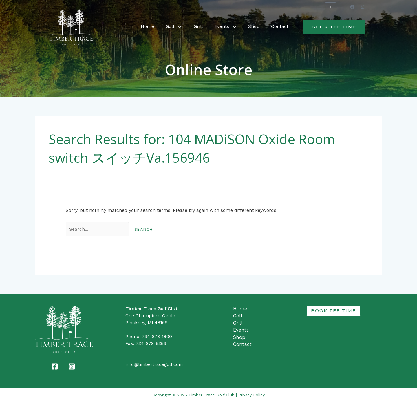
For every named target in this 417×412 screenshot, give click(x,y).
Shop (253, 26)
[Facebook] (55, 367)
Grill (198, 26)
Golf (174, 26)
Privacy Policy (251, 395)
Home (147, 26)
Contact (279, 26)
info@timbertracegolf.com (154, 364)
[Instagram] (72, 367)
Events (226, 26)
